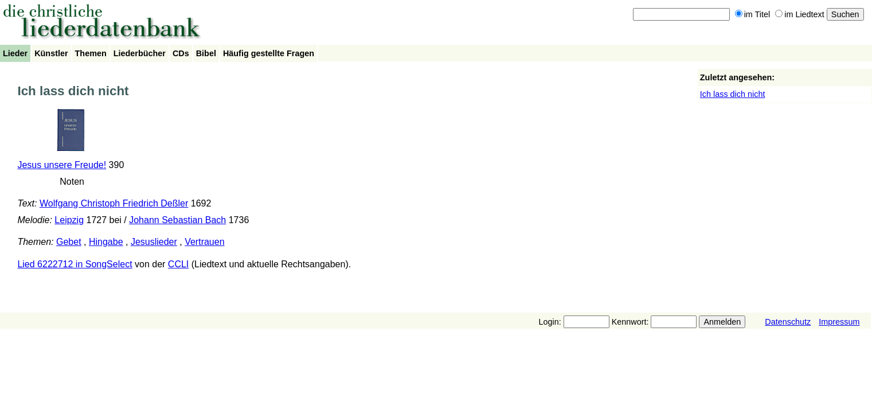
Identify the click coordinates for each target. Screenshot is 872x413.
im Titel (753, 14)
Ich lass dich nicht (732, 94)
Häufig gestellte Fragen (268, 53)
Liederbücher (140, 53)
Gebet (68, 242)
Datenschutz (788, 321)
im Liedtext (799, 14)
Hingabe (106, 242)
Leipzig (69, 220)
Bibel (206, 53)
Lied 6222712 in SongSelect (74, 264)
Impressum (839, 321)
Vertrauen (204, 242)
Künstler (51, 53)
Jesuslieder (154, 242)
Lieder (15, 53)
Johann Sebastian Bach (177, 220)
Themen (91, 53)
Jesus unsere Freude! (61, 165)
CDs (181, 53)
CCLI (178, 264)
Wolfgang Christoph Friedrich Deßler (114, 203)
